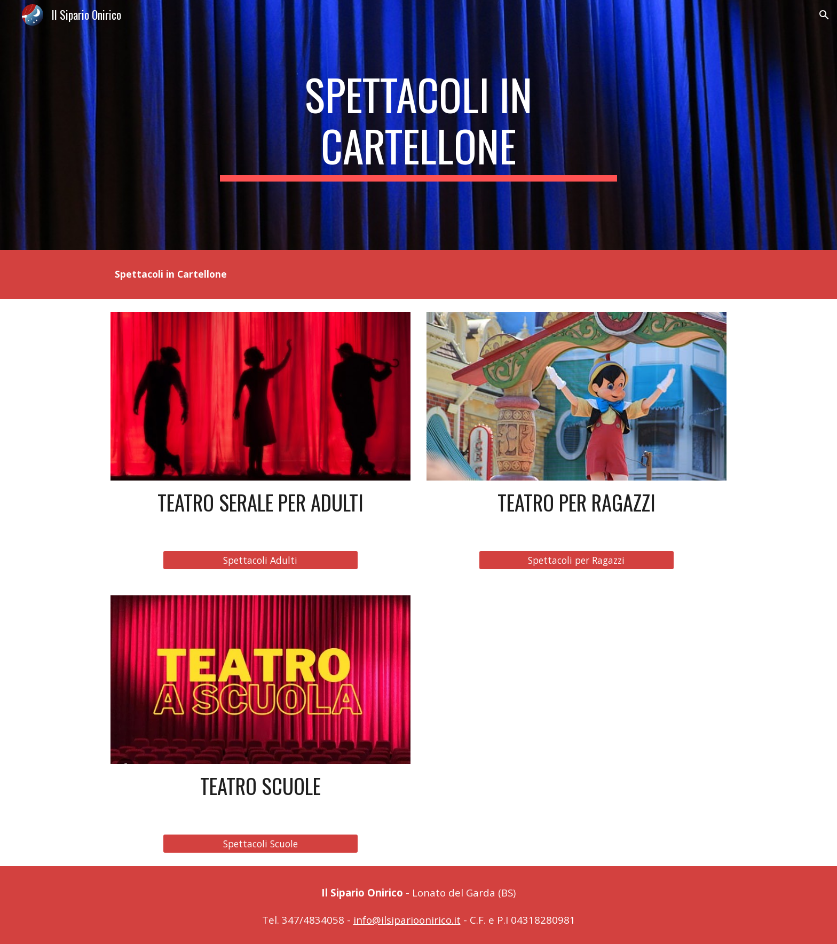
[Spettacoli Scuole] (260, 844)
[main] (418, 125)
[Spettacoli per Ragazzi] (576, 560)
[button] (824, 15)
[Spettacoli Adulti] (260, 560)
